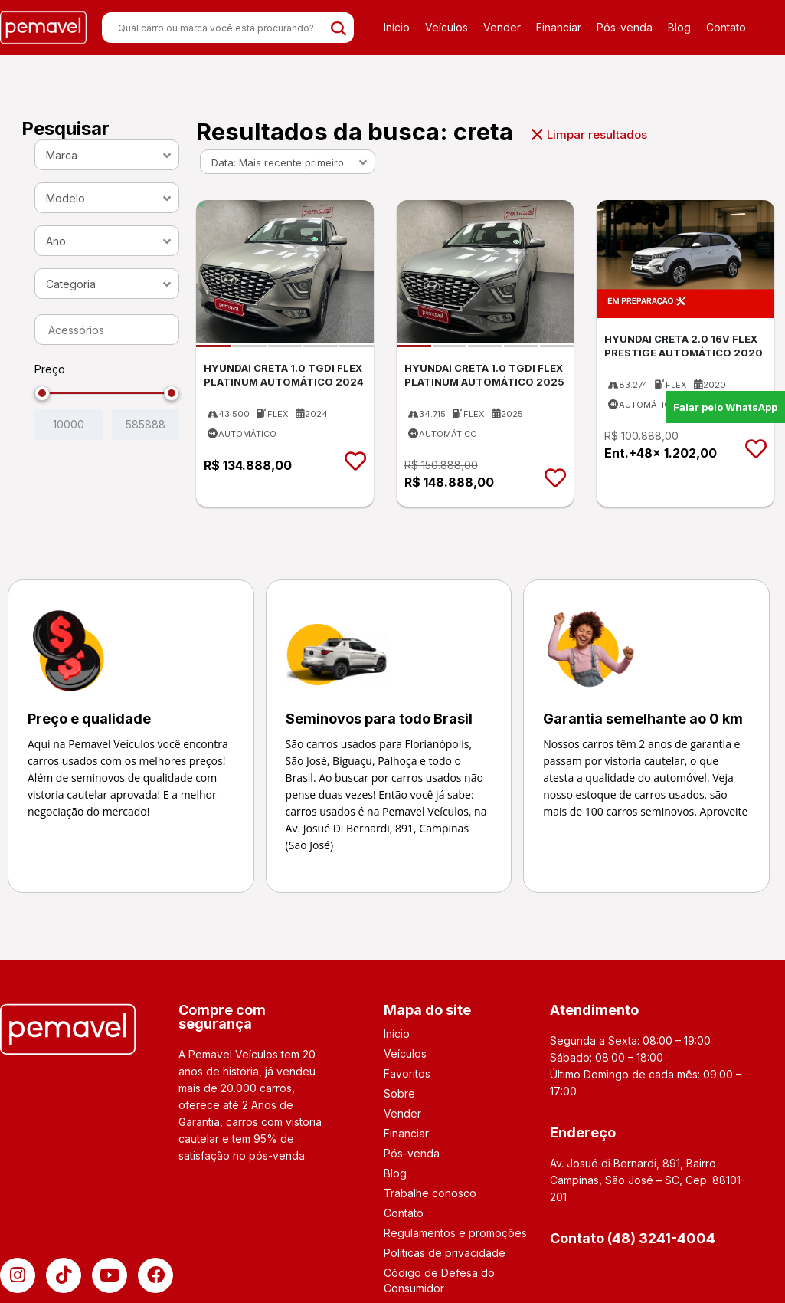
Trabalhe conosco (430, 1193)
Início (397, 27)
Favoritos (407, 1073)
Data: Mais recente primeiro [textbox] (277, 162)
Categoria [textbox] (71, 283)
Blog (679, 27)
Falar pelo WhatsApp (725, 407)
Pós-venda (625, 27)
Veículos (446, 27)
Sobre (399, 1093)
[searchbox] (110, 330)
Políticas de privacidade (444, 1252)
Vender (502, 27)
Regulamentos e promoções (455, 1232)
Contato (726, 27)
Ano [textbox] (56, 241)
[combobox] (106, 154)
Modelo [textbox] (65, 198)
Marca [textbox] (61, 155)
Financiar (558, 27)
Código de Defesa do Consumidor (439, 1280)
